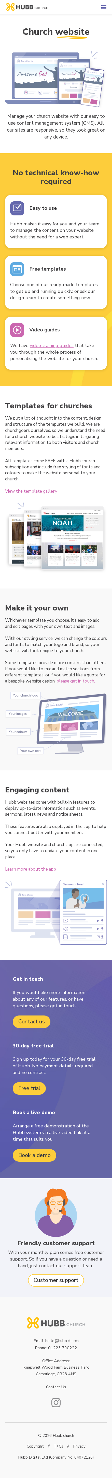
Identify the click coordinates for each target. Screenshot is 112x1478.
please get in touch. (76, 681)
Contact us (31, 1021)
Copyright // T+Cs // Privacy (56, 1446)
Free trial (29, 1088)
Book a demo (34, 1155)
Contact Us (56, 1387)
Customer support (56, 1280)
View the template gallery (31, 491)
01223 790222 (62, 1348)
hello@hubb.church (62, 1341)
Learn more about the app (30, 869)
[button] (94, 7)
